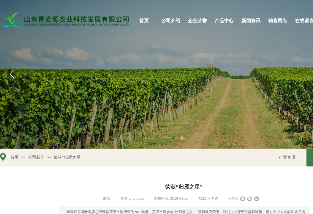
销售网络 (277, 20)
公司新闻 (36, 157)
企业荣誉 (197, 20)
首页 (144, 20)
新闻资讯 (250, 20)
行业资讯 (287, 157)
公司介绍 (170, 20)
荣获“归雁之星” (67, 157)
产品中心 (224, 20)
